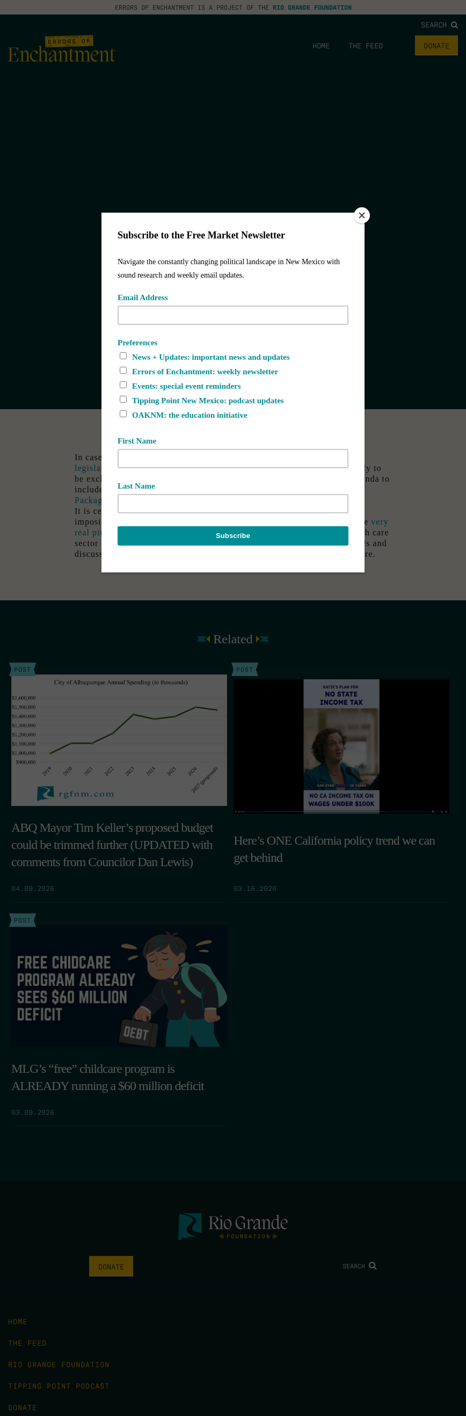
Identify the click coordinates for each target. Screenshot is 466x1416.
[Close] (362, 215)
